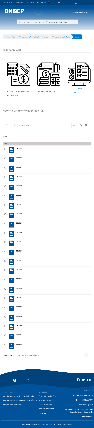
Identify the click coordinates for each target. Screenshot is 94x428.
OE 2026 (19, 344)
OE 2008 (19, 176)
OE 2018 (19, 269)
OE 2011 (19, 204)
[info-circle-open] (81, 125)
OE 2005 (19, 148)
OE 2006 (19, 158)
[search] (74, 125)
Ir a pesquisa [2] (19, 2)
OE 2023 (19, 316)
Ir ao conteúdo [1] (8, 2)
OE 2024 (19, 325)
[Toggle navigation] (27, 12)
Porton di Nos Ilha (46, 400)
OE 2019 (19, 279)
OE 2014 (19, 232)
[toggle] (10, 125)
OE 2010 (19, 195)
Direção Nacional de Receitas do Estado (18, 396)
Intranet (42, 413)
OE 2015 (19, 242)
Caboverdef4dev (45, 404)
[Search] (45, 125)
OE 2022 (19, 307)
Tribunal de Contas (46, 409)
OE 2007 (19, 167)
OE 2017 (19, 260)
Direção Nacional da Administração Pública (20, 400)
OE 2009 (19, 186)
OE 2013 (19, 223)
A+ (59, 2)
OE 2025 (19, 335)
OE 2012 (19, 214)
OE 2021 (19, 297)
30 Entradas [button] (9, 355)
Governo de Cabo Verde (48, 396)
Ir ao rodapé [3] (30, 2)
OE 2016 (19, 251)
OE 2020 (19, 288)
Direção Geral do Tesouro (12, 404)
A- (54, 3)
